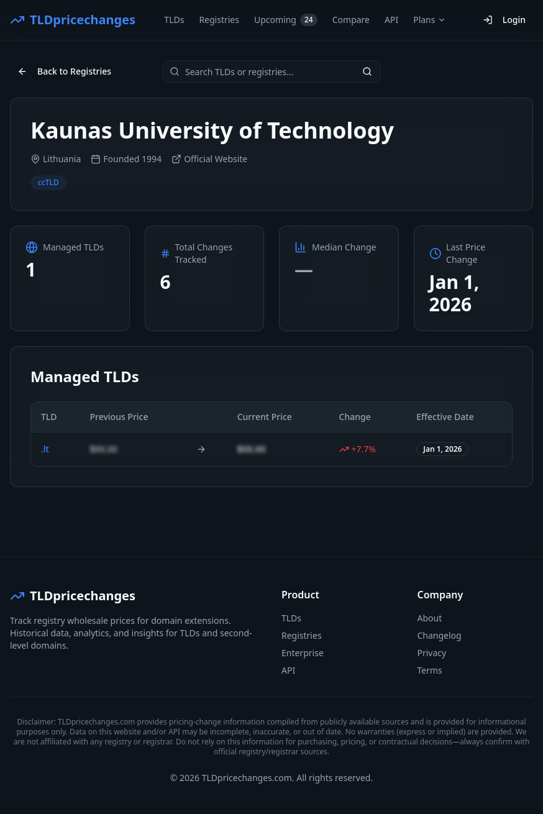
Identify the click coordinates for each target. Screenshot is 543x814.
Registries (219, 19)
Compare (351, 19)
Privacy (432, 653)
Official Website (209, 159)
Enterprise (302, 653)
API (391, 19)
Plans (429, 19)
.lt (45, 449)
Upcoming (285, 20)
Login (504, 19)
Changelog (440, 635)
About (430, 618)
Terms (430, 670)
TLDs (174, 19)
